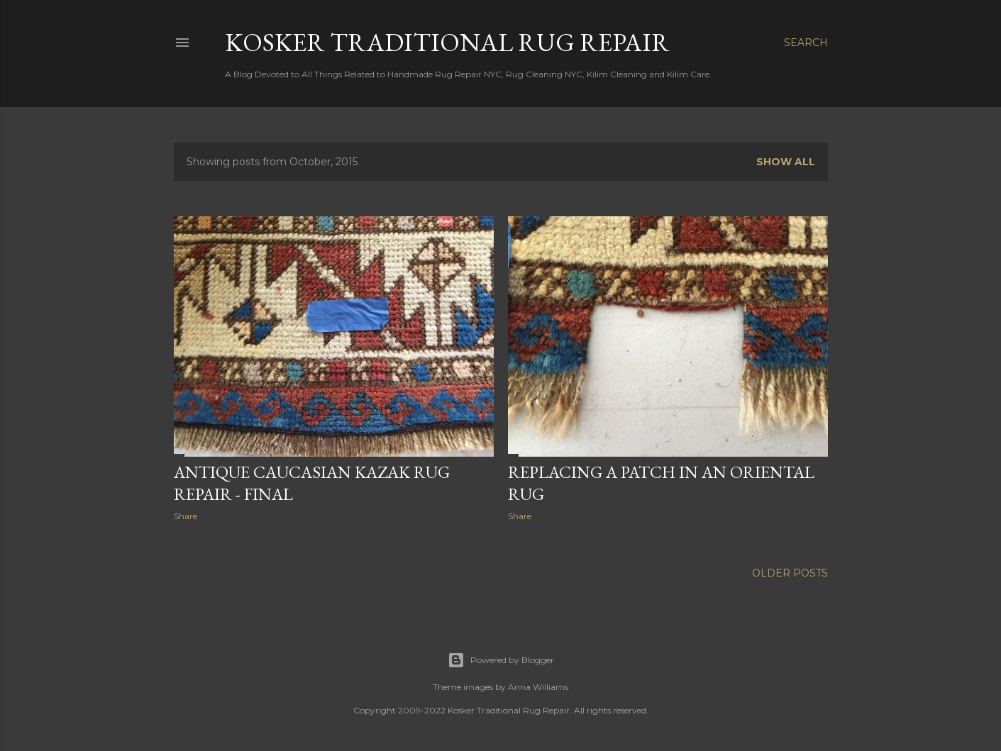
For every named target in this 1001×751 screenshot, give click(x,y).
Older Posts (790, 573)
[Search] (806, 43)
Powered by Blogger (501, 660)
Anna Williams (538, 687)
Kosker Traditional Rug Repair (447, 42)
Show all (785, 161)
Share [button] (185, 516)
